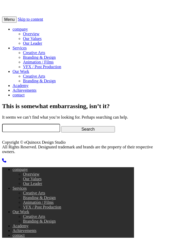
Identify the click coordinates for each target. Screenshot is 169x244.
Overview (31, 34)
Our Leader (32, 43)
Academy (20, 85)
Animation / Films (38, 62)
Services (20, 48)
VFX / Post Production (42, 67)
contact (19, 95)
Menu (9, 19)
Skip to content (30, 19)
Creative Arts (34, 52)
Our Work (21, 71)
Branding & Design (39, 57)
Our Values (32, 38)
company (20, 29)
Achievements (25, 90)
